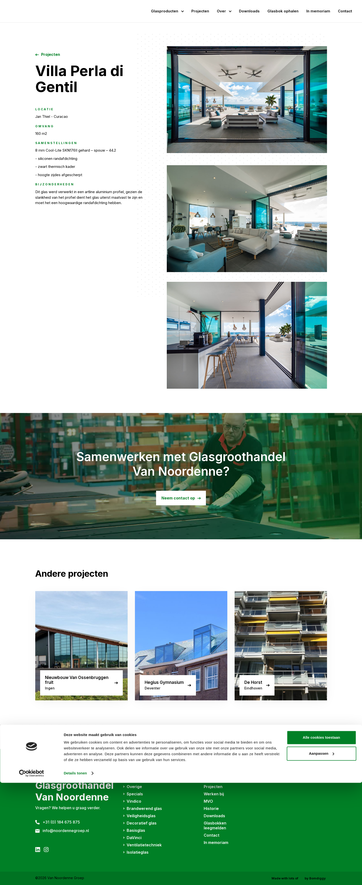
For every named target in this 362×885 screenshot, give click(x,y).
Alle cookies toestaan (321, 840)
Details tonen (75, 875)
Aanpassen (321, 855)
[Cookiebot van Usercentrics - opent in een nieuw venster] (31, 875)
